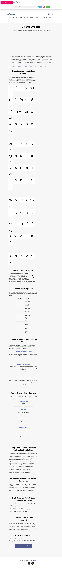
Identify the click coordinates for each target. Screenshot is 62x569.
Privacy (24, 565)
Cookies (27, 565)
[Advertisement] (31, 41)
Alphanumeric (19, 66)
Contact (34, 565)
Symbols (11, 17)
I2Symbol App (6, 2)
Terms (31, 565)
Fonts (45, 66)
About (38, 565)
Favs (10, 20)
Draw (37, 17)
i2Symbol (9, 14)
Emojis (26, 17)
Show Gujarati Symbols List (23, 546)
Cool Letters (25, 66)
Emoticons (19, 17)
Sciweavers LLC (35, 560)
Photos (32, 17)
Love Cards (41, 66)
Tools (50, 17)
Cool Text (44, 17)
